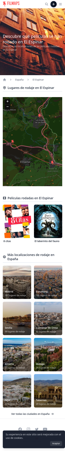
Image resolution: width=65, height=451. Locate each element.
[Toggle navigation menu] (60, 4)
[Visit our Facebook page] (20, 429)
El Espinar (38, 79)
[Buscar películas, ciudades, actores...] (47, 4)
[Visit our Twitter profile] (37, 429)
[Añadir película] (53, 4)
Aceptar (56, 443)
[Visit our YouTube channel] (45, 429)
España (19, 79)
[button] (39, 116)
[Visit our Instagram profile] (28, 429)
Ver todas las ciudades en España (32, 414)
